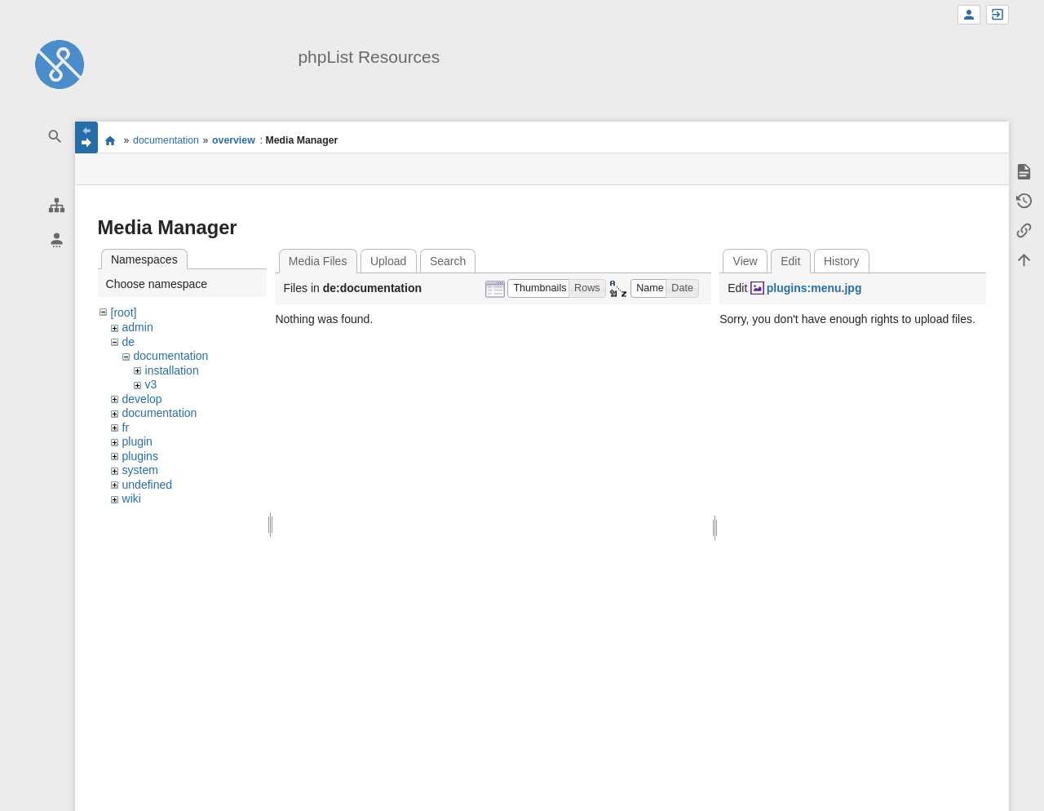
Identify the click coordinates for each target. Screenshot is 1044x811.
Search (448, 261)
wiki (131, 498)
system (140, 469)
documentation (166, 140)
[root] (124, 312)
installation (172, 370)
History (842, 261)
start (110, 140)
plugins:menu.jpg (814, 288)
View (745, 261)
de (128, 341)
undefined (147, 484)
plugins (140, 456)
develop (142, 399)
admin (137, 327)
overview (233, 140)
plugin (137, 441)
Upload (388, 261)
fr (126, 427)
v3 (151, 384)
